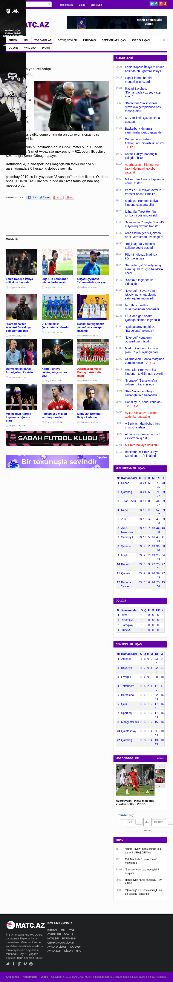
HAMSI (160, 758)
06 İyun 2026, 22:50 (17, 336)
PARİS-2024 (89, 40)
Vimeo (25, 964)
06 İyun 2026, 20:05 (89, 381)
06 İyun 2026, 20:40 (53, 381)
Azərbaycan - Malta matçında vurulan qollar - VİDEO (135, 802)
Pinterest (165, 4)
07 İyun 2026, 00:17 (53, 287)
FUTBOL (13, 40)
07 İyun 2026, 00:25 (17, 287)
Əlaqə (82, 4)
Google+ (161, 4)
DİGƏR (46, 47)
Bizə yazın (96, 4)
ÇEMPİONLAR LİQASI (114, 40)
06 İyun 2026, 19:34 (53, 422)
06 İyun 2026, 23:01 (89, 287)
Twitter (152, 4)
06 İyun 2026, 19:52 (17, 426)
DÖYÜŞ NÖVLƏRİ (68, 40)
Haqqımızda (66, 4)
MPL (26, 40)
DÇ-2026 (13, 47)
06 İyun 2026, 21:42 (89, 336)
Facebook (156, 4)
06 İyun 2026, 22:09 (53, 332)
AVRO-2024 (30, 47)
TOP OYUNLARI (43, 40)
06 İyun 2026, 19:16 (89, 422)
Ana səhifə (12, 976)
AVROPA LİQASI (141, 40)
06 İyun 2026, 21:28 (17, 377)
